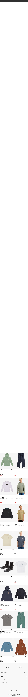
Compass (21, 659)
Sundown (21, 578)
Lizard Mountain (7, 632)
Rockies (7, 552)
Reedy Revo (7, 525)
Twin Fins (21, 525)
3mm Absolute (7, 578)
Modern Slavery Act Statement (16, 694)
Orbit (21, 552)
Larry (21, 471)
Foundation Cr (21, 498)
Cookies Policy (10, 694)
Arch (7, 471)
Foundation (7, 605)
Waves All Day (7, 498)
